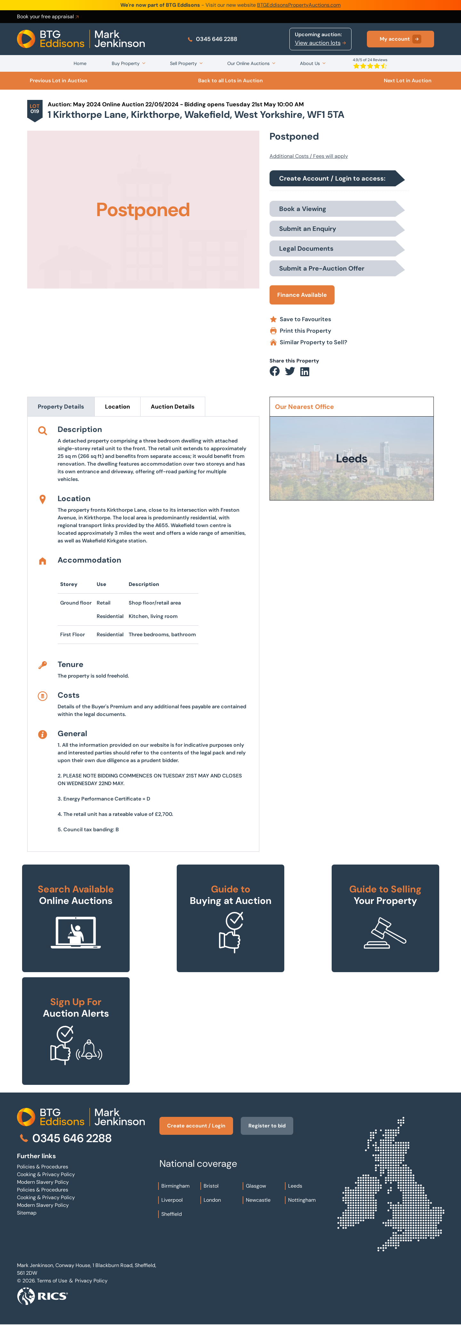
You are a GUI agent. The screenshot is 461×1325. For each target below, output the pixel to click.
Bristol (211, 1186)
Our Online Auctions (248, 63)
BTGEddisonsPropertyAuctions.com (299, 5)
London (212, 1200)
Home (80, 63)
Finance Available (302, 295)
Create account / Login (196, 1125)
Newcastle (258, 1200)
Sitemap (26, 1212)
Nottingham (302, 1200)
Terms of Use (52, 1280)
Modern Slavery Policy (43, 1182)
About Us (310, 63)
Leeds (295, 1186)
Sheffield (171, 1214)
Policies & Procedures (42, 1166)
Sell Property (183, 63)
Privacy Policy (91, 1280)
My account (400, 39)
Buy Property (126, 63)
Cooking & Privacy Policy (46, 1174)
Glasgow (256, 1186)
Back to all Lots (230, 80)
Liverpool (172, 1200)
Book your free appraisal (48, 16)
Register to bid (267, 1125)
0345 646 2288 (212, 39)
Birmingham (175, 1186)
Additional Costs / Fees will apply (309, 156)
